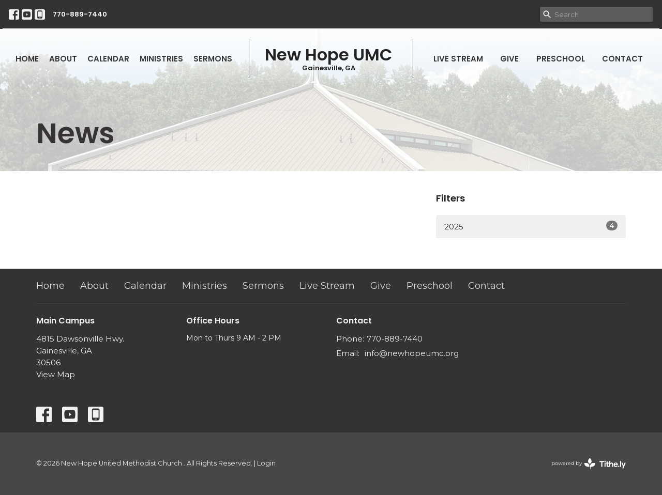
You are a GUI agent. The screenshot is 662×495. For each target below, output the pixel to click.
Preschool (560, 58)
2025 (531, 226)
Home (27, 58)
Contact (622, 58)
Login (266, 463)
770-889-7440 (80, 14)
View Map (55, 374)
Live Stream (458, 58)
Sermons (212, 58)
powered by (588, 464)
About (63, 58)
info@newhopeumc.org (412, 353)
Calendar (108, 58)
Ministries (161, 58)
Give (509, 58)
